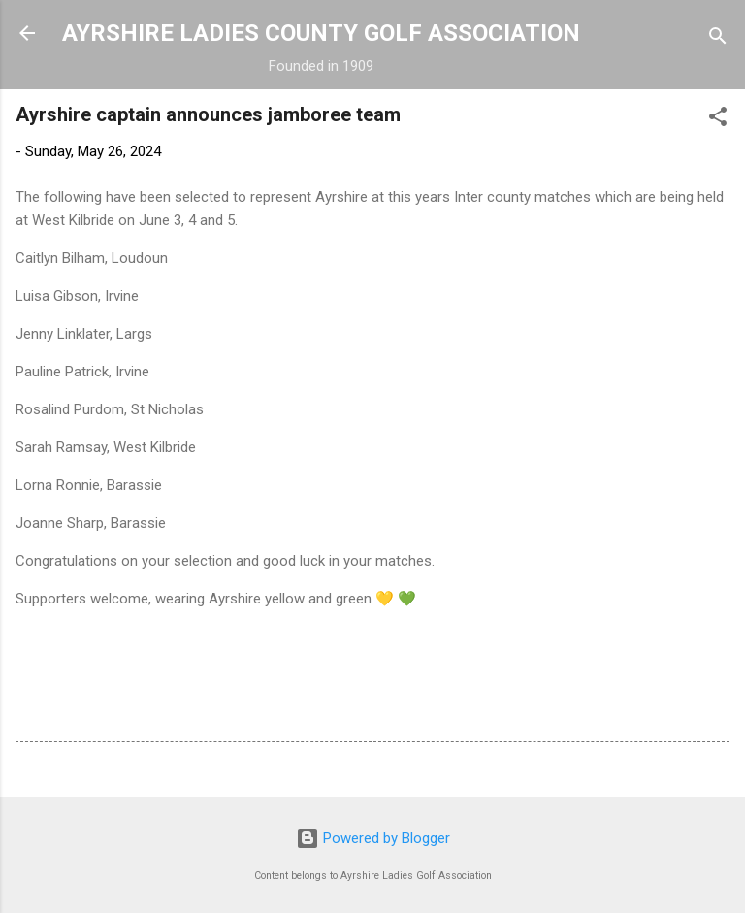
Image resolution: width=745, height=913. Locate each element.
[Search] (717, 39)
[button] (717, 120)
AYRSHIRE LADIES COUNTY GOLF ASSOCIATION (321, 33)
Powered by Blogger (373, 838)
